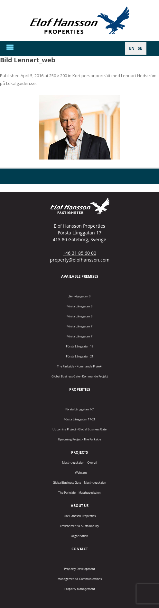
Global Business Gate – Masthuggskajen (79, 482)
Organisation (79, 536)
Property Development (79, 569)
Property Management (79, 589)
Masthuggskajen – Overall (79, 462)
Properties (79, 389)
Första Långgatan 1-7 (79, 409)
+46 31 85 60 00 (79, 253)
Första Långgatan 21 (79, 356)
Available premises (79, 276)
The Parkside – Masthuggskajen (79, 492)
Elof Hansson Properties (80, 516)
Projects (79, 452)
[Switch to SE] (140, 48)
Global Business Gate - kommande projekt (79, 376)
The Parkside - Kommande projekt (79, 366)
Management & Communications (80, 579)
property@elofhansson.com (79, 260)
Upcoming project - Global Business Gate (79, 429)
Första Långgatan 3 (79, 306)
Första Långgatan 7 (79, 326)
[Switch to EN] (131, 48)
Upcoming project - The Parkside (79, 439)
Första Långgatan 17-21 (79, 419)
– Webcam (80, 472)
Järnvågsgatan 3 (79, 296)
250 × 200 (58, 75)
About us (80, 505)
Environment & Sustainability (79, 526)
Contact (79, 548)
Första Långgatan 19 (79, 346)
